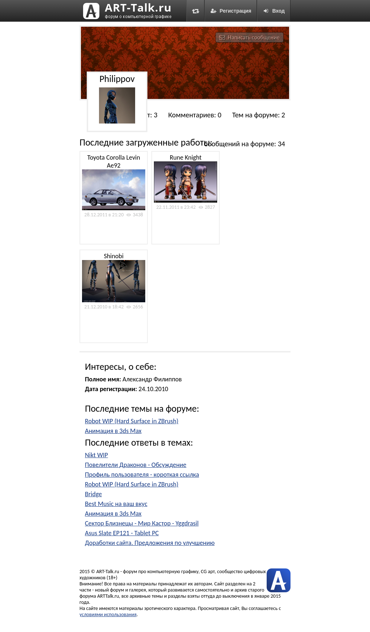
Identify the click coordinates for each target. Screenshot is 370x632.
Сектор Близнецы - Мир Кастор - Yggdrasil (142, 523)
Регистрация (230, 11)
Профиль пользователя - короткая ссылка (142, 475)
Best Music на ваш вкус (116, 504)
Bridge (93, 494)
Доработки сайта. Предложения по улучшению (150, 543)
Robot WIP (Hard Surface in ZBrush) (131, 421)
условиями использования (108, 614)
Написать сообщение (249, 37)
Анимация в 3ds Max (113, 431)
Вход (274, 11)
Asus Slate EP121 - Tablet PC (122, 533)
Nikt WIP (96, 455)
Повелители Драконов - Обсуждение (135, 465)
